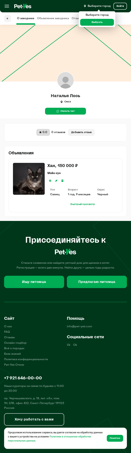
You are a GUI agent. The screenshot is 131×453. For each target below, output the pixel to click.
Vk (68, 345)
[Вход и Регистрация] (120, 6)
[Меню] (7, 6)
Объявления (53, 18)
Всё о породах (14, 348)
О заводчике (25, 18)
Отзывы (77, 18)
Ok (75, 345)
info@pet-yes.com (79, 326)
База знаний (12, 354)
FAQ (7, 332)
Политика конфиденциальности (26, 359)
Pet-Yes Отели (14, 365)
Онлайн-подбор (15, 343)
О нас (8, 326)
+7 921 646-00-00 (23, 378)
